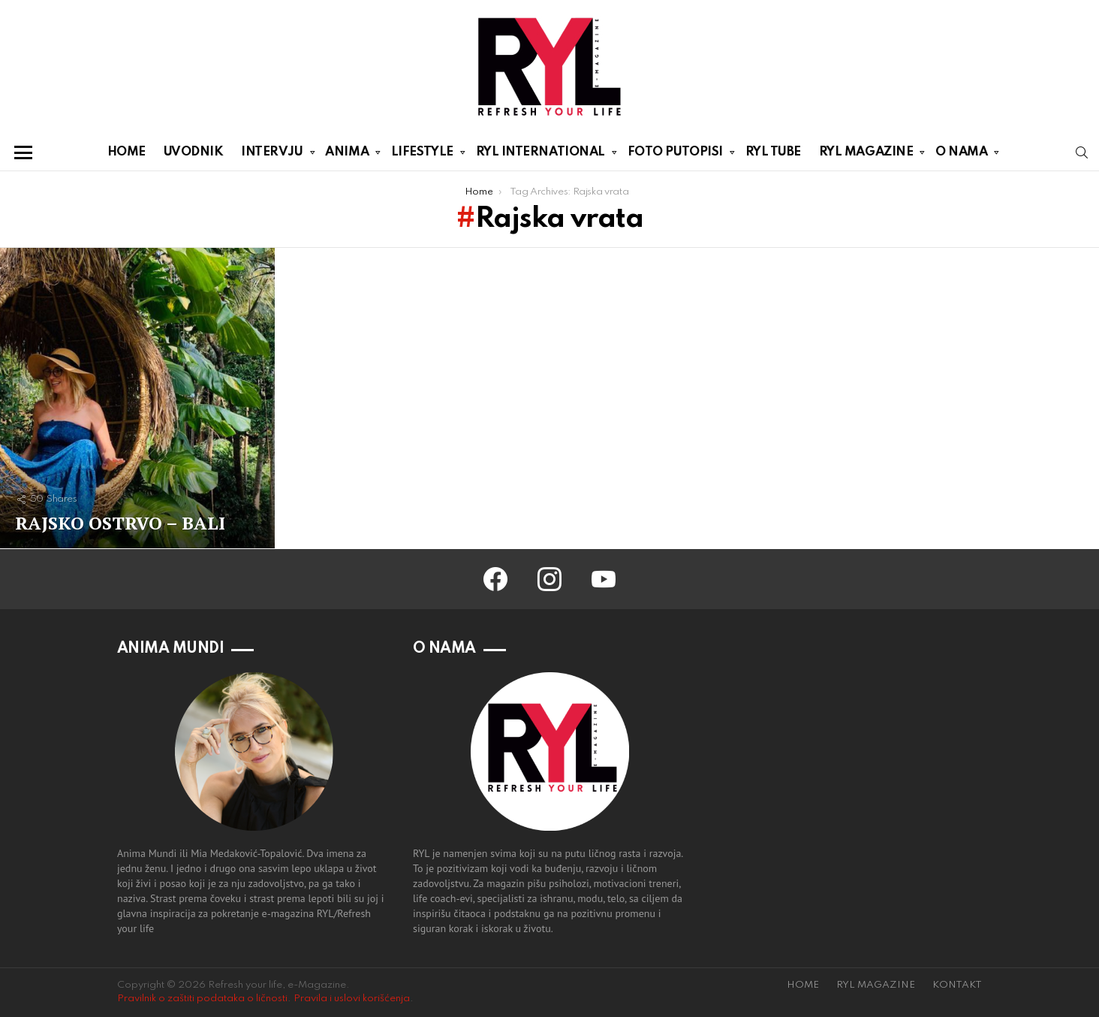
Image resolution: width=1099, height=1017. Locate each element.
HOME (126, 152)
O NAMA (961, 155)
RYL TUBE (773, 152)
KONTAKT (957, 985)
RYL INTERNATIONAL (540, 155)
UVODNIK (194, 152)
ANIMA (347, 155)
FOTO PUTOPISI (675, 155)
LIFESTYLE (422, 155)
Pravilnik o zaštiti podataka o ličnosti (202, 998)
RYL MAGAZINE (866, 155)
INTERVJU (272, 155)
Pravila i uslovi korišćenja (352, 998)
